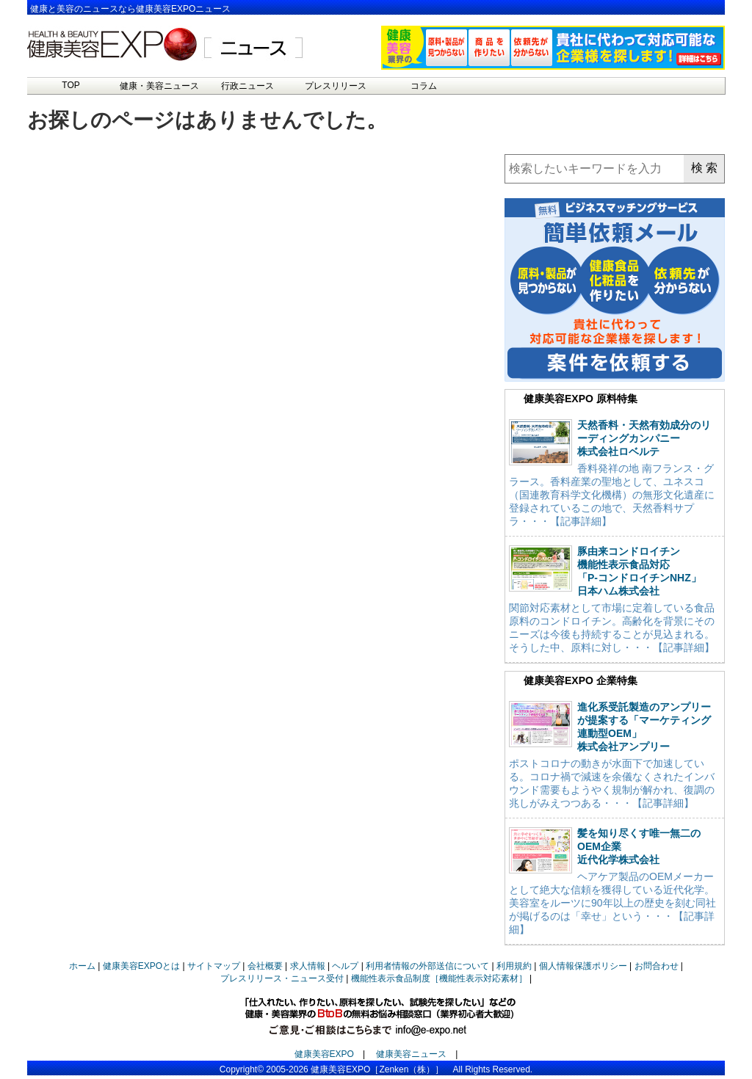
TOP (70, 85)
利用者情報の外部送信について (427, 966)
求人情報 (307, 966)
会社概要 (265, 966)
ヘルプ (345, 966)
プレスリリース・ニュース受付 (282, 978)
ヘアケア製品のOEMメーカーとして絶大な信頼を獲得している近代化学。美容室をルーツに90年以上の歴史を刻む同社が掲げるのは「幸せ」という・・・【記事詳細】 (612, 903)
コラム (424, 86)
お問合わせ (656, 966)
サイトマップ (213, 966)
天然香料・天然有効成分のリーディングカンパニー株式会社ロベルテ (644, 438)
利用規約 (514, 966)
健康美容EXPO (324, 1054)
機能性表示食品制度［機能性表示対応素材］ (439, 978)
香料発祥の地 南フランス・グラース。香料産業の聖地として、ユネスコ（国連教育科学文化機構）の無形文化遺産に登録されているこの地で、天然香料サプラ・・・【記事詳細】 (612, 494)
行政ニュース (247, 86)
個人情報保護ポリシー (583, 966)
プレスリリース (335, 86)
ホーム (82, 966)
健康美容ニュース (411, 1054)
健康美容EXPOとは (141, 966)
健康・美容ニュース (159, 86)
